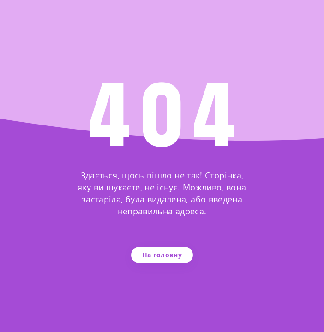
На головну (162, 254)
